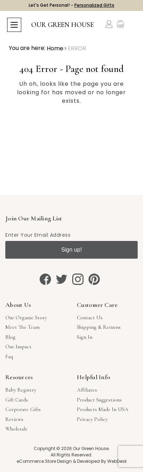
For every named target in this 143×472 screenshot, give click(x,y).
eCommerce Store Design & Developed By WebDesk (72, 461)
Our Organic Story (26, 317)
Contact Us (90, 317)
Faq (9, 356)
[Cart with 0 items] (131, 24)
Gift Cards (16, 400)
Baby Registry (20, 390)
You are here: (27, 48)
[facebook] (45, 279)
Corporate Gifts (23, 409)
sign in (84, 337)
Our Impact (18, 346)
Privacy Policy (92, 419)
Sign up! (71, 250)
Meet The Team (22, 327)
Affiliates (87, 390)
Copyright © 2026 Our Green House (71, 448)
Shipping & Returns (99, 327)
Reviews (14, 419)
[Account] (109, 24)
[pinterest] (94, 279)
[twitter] (61, 279)
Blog (10, 337)
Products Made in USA (102, 409)
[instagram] (78, 279)
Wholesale (16, 429)
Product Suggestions (99, 400)
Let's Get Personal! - (71, 5)
